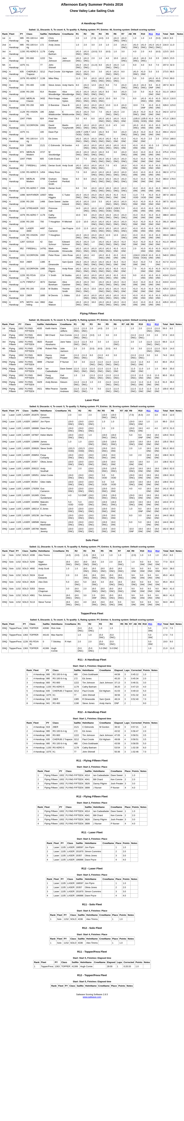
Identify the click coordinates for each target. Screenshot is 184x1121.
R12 (158, 34)
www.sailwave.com (92, 997)
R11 (151, 34)
